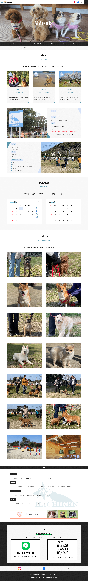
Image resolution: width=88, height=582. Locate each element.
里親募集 (69, 487)
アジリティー (34, 479)
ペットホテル (49, 479)
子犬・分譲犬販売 (38, 43)
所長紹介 (15, 496)
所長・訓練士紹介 (50, 43)
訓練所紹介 (62, 43)
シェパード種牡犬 (40, 487)
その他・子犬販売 (50, 487)
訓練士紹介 (22, 496)
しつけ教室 (22, 479)
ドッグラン (42, 479)
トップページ (13, 43)
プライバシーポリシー (26, 504)
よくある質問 (16, 504)
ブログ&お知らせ (48, 496)
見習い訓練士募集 (31, 496)
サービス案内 (25, 43)
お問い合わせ (74, 43)
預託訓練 (15, 479)
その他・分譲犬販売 (60, 487)
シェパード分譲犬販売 (29, 487)
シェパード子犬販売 (18, 487)
